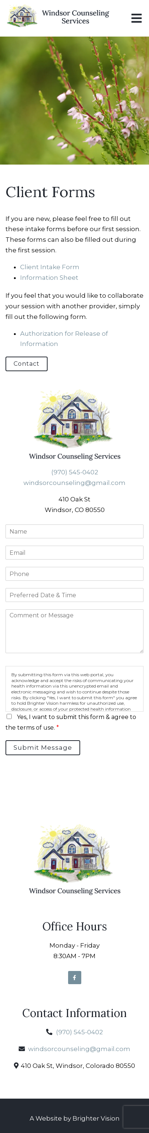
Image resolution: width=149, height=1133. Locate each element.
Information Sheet (49, 277)
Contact (27, 363)
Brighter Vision (96, 1118)
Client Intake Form (49, 267)
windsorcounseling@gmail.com (74, 482)
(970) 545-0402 (74, 472)
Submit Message (43, 747)
